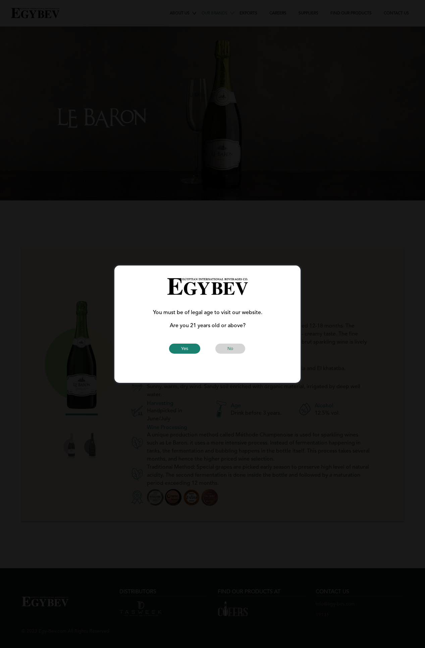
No (230, 348)
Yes (185, 348)
